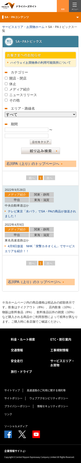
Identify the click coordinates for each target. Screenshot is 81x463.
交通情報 (17, 350)
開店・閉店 (18, 78)
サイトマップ (12, 390)
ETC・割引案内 (60, 339)
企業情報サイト (15, 451)
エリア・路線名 (23, 108)
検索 (63, 9)
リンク (8, 414)
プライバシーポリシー (17, 406)
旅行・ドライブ (21, 371)
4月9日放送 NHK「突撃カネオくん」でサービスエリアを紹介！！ (40, 248)
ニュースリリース (23, 95)
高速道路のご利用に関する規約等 (46, 390)
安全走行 (17, 361)
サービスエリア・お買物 (62, 363)
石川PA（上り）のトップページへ (34, 164)
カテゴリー (19, 72)
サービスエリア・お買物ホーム (23, 27)
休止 (12, 84)
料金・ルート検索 (23, 339)
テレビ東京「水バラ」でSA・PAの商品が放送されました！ (40, 214)
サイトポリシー (13, 398)
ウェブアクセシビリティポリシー (48, 398)
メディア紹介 (19, 89)
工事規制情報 (59, 350)
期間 (14, 124)
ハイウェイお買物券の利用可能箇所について (40, 62)
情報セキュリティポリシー (52, 406)
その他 (14, 100)
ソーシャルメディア (16, 426)
